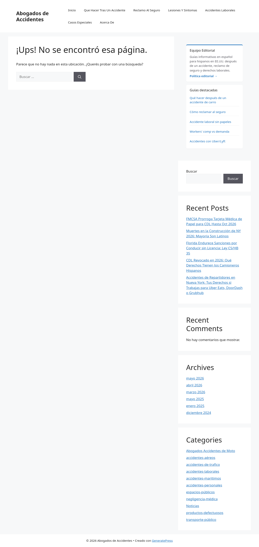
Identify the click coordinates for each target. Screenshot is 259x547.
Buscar (191, 171)
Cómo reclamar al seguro (208, 112)
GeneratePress (162, 540)
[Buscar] (80, 77)
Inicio (72, 10)
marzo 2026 (195, 392)
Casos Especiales (80, 22)
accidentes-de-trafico (203, 464)
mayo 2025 (195, 399)
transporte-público (201, 519)
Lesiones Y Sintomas (182, 10)
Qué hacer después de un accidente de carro (208, 100)
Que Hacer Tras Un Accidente (104, 10)
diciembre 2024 (198, 412)
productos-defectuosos (204, 512)
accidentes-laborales (202, 471)
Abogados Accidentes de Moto (210, 450)
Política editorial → (204, 76)
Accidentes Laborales (220, 10)
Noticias (192, 505)
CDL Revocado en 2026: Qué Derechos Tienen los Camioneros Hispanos (212, 265)
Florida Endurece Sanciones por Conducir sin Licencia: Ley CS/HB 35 (212, 248)
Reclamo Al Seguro (146, 10)
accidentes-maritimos (203, 478)
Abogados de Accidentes (32, 16)
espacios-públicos (200, 492)
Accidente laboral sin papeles (210, 122)
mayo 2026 (195, 378)
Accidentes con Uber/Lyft (207, 141)
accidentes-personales (204, 485)
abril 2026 (194, 385)
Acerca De (107, 22)
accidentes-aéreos (200, 457)
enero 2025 (195, 405)
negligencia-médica (202, 499)
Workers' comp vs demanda (209, 131)
